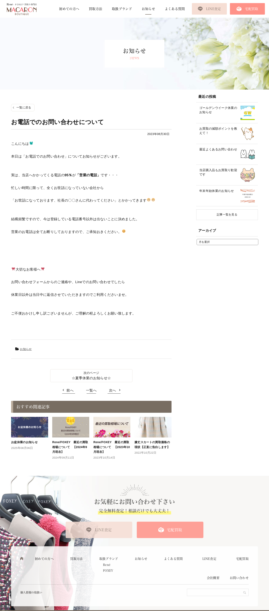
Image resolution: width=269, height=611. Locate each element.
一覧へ (91, 390)
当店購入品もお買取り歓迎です (218, 172)
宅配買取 (251, 8)
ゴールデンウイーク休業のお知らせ (218, 110)
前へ (70, 390)
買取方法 (95, 8)
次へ (112, 390)
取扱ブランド (122, 8)
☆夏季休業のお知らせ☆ (91, 378)
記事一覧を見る (227, 214)
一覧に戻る (23, 107)
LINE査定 (213, 8)
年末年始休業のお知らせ (216, 191)
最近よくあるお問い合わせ (218, 149)
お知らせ (148, 8)
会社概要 (213, 590)
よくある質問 (175, 8)
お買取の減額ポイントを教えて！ (218, 131)
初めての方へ (69, 8)
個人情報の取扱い (31, 604)
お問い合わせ (239, 590)
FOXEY (108, 582)
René (106, 576)
